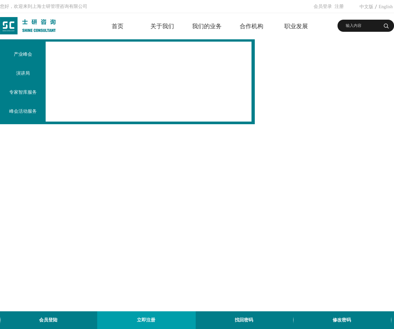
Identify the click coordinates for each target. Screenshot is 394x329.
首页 (117, 26)
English (386, 6)
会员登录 (323, 6)
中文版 (366, 6)
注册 (339, 6)
